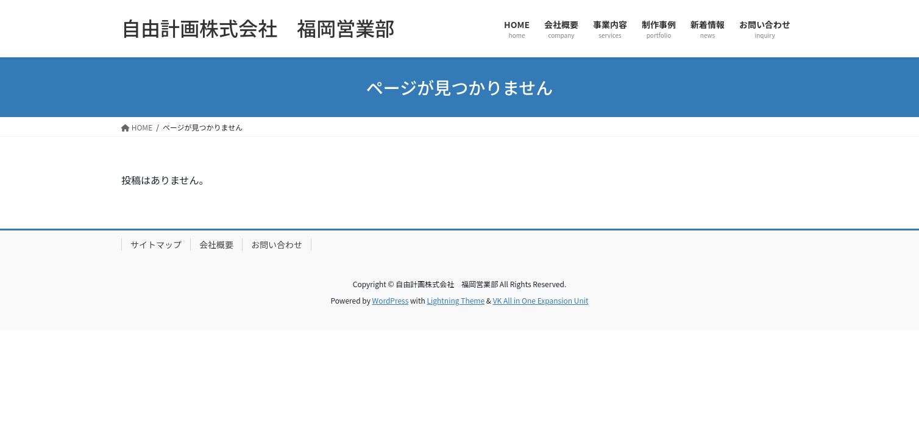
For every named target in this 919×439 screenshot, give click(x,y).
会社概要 (216, 244)
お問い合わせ (276, 244)
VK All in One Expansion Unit (541, 300)
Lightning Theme (455, 300)
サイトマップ (156, 244)
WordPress (390, 300)
